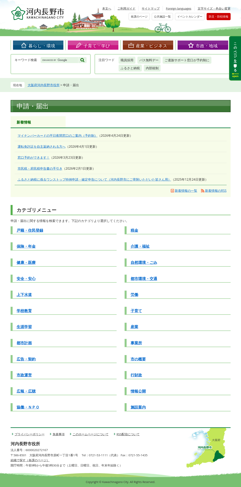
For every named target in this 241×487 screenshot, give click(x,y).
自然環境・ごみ (144, 262)
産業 (134, 326)
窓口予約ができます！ (34, 157)
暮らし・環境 (41, 46)
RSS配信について (128, 434)
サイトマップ (151, 8)
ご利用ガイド (126, 8)
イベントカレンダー (189, 16)
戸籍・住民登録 (30, 230)
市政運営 (24, 375)
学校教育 (24, 310)
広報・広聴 (26, 391)
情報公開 (138, 391)
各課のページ (139, 16)
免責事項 (59, 434)
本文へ (106, 8)
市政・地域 (207, 46)
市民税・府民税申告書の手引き (40, 168)
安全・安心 (26, 278)
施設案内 (138, 407)
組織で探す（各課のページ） (30, 460)
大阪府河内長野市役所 (44, 85)
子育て (136, 310)
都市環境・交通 (144, 278)
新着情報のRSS (215, 190)
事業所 (136, 342)
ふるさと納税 (130, 68)
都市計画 (24, 342)
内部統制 (152, 68)
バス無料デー (149, 60)
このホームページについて (91, 434)
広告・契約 (26, 359)
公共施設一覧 (162, 16)
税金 (134, 230)
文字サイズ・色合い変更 (214, 8)
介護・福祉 (140, 246)
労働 (134, 294)
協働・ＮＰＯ (28, 407)
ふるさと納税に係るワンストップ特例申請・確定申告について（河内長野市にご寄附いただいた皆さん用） (94, 179)
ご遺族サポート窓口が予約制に (187, 60)
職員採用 (127, 60)
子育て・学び (96, 46)
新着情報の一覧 (186, 190)
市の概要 (138, 359)
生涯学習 (24, 326)
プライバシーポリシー (30, 434)
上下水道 (24, 294)
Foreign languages (178, 8)
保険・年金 (26, 246)
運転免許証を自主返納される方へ (42, 146)
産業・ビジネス (151, 46)
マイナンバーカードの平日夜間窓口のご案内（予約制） (58, 135)
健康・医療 (26, 262)
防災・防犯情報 (218, 16)
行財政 (136, 375)
